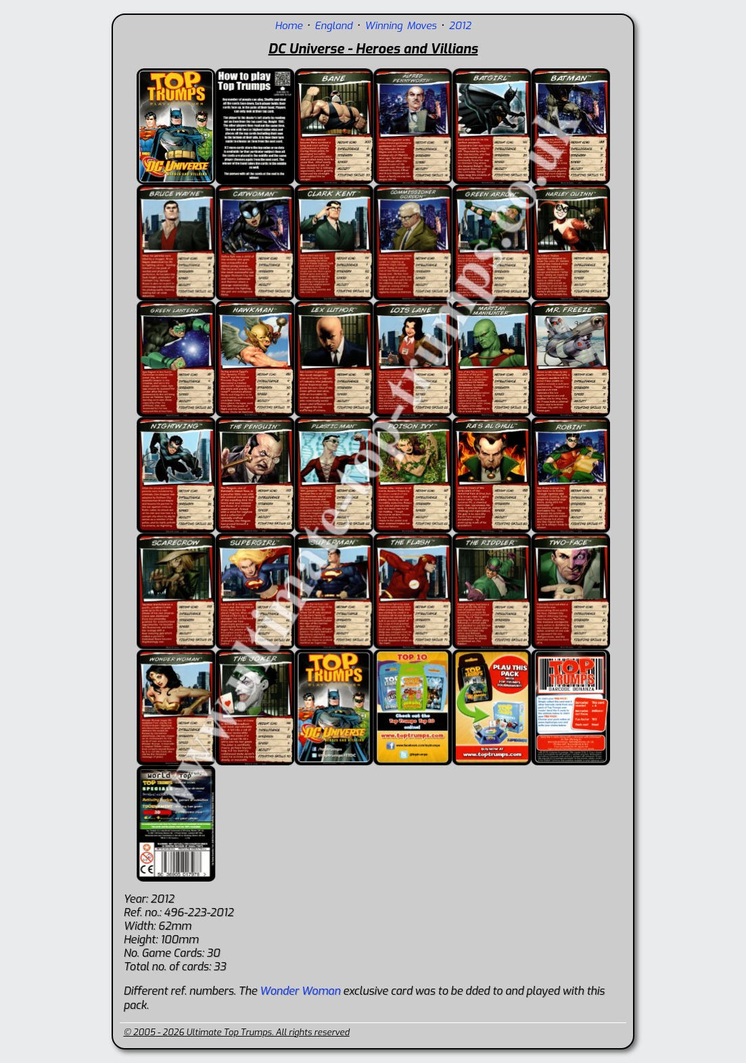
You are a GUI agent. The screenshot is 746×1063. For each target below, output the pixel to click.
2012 (460, 25)
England (333, 25)
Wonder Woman (300, 991)
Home (288, 25)
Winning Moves (400, 25)
